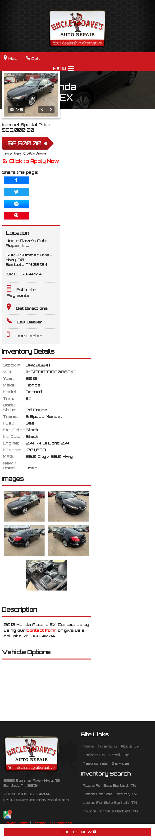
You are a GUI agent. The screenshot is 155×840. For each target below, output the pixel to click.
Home (88, 746)
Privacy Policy (16, 823)
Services (120, 763)
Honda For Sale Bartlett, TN (110, 794)
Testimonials (95, 763)
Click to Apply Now (30, 161)
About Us (130, 746)
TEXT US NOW (77, 832)
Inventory (107, 746)
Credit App (119, 754)
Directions (63, 823)
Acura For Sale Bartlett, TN (109, 785)
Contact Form (41, 630)
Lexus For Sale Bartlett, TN (110, 802)
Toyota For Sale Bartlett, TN (110, 811)
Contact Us (41, 823)
